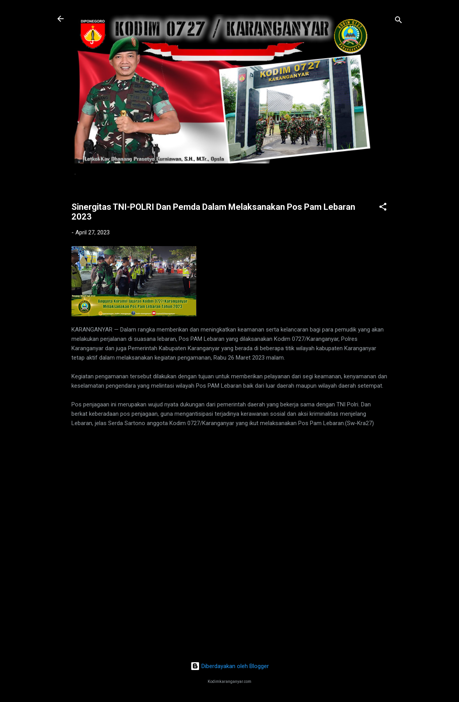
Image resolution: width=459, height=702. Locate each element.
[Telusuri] (398, 21)
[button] (383, 208)
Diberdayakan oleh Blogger (229, 666)
